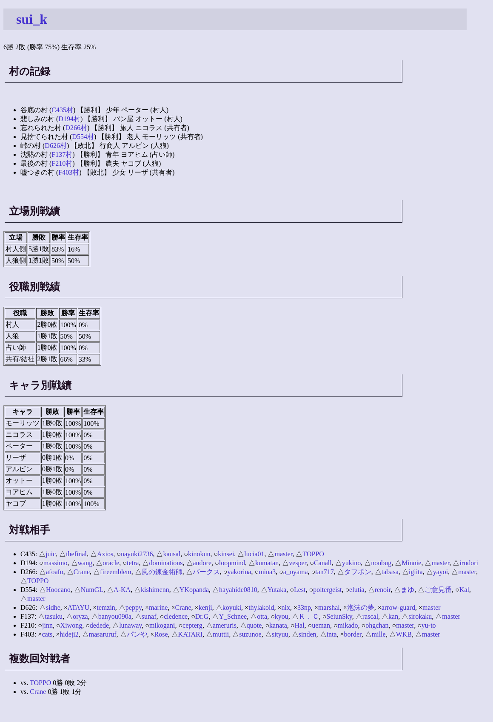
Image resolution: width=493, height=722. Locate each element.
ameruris (225, 625)
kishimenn (155, 589)
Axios (105, 554)
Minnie (411, 562)
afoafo (54, 571)
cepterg (192, 625)
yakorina (239, 571)
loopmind (232, 562)
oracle (111, 562)
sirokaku (420, 616)
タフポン (357, 571)
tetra (133, 562)
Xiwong (71, 625)
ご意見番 (438, 589)
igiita (416, 571)
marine (158, 607)
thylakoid (261, 607)
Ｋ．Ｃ (309, 616)
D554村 (83, 136)
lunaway (130, 625)
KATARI (190, 634)
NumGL (92, 589)
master (283, 554)
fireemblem (115, 571)
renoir (383, 589)
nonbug (381, 562)
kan (393, 616)
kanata (278, 625)
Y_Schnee (233, 616)
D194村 (69, 118)
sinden (307, 634)
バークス (206, 571)
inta (332, 634)
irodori (468, 562)
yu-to (429, 625)
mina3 (267, 571)
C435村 (62, 109)
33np (304, 607)
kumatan (267, 562)
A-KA (122, 589)
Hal (300, 625)
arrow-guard (398, 607)
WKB (404, 634)
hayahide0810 (238, 589)
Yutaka (277, 589)
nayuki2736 (137, 554)
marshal (329, 607)
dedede (99, 625)
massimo (55, 562)
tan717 (324, 571)
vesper (297, 562)
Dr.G (202, 616)
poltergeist (327, 589)
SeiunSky (339, 616)
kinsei (226, 554)
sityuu (280, 634)
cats (47, 634)
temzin (106, 607)
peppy (133, 607)
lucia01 (254, 554)
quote (254, 625)
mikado (348, 625)
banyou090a (114, 616)
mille (379, 634)
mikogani (162, 625)
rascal (370, 616)
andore (202, 562)
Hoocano (58, 589)
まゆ (407, 589)
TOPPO (313, 554)
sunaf (149, 616)
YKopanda (194, 589)
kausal (171, 554)
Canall (323, 562)
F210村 (61, 163)
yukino (351, 562)
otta (262, 616)
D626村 (56, 145)
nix (286, 607)
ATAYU (78, 607)
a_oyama (295, 571)
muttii (221, 634)
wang (85, 562)
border (353, 634)
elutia (357, 589)
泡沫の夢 (360, 607)
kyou (281, 616)
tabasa (390, 571)
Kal (464, 589)
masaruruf (103, 634)
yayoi (440, 571)
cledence (176, 616)
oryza (80, 616)
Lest (300, 589)
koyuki (231, 607)
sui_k (31, 19)
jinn (47, 625)
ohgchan (376, 625)
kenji (205, 607)
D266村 (76, 127)
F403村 (68, 172)
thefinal (76, 554)
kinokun (199, 554)
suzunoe (250, 634)
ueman (321, 625)
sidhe (53, 607)
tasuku (54, 616)
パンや (137, 634)
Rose (161, 634)
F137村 (61, 154)
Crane (82, 571)
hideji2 (69, 634)
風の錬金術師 (162, 571)
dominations (165, 562)
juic (51, 554)
